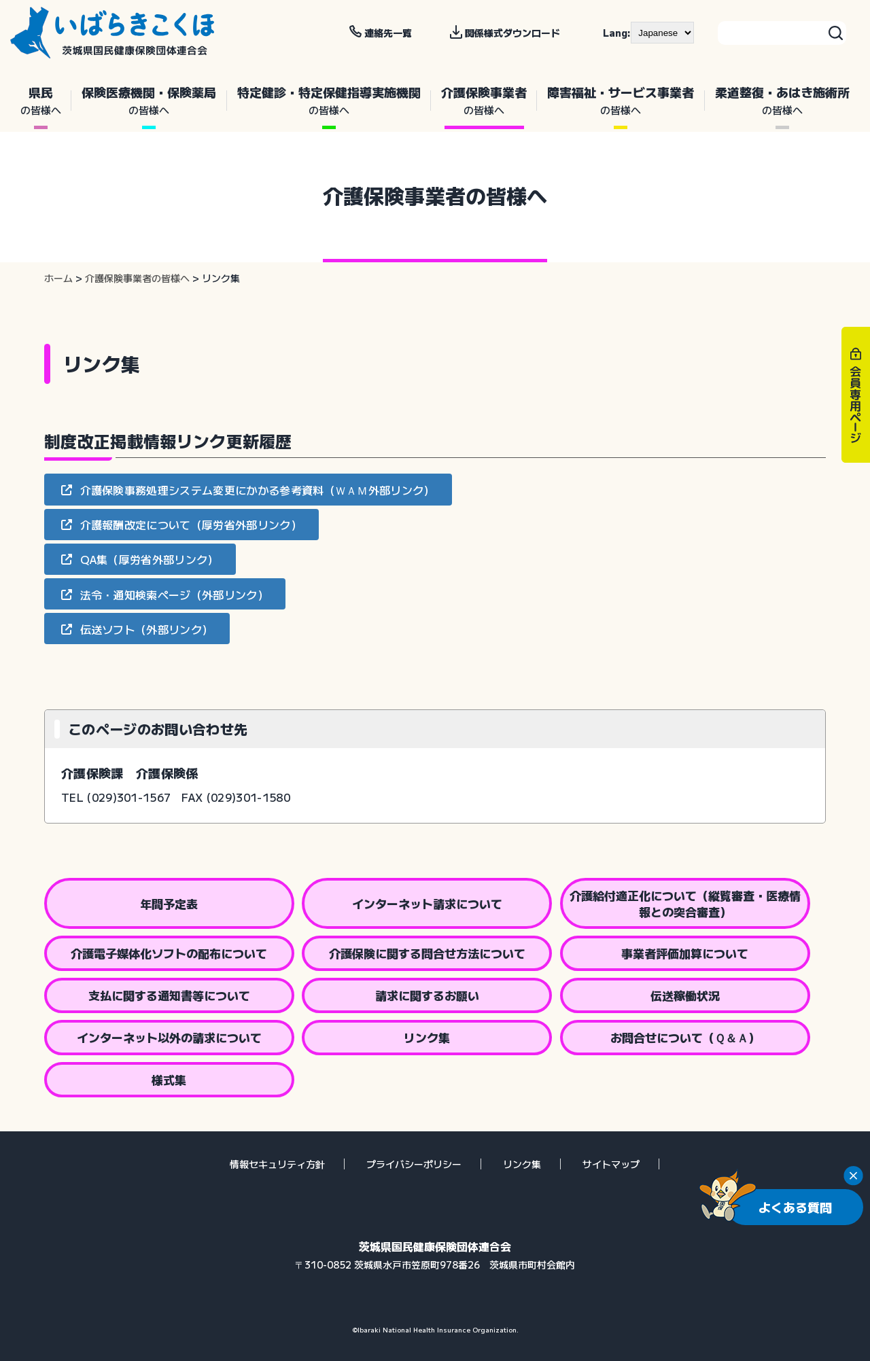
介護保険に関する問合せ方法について (427, 952)
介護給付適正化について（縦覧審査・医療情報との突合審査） (685, 903)
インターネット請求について (427, 903)
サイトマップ (611, 1164)
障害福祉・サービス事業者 (620, 100)
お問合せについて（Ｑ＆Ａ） (685, 1037)
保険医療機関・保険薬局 (149, 100)
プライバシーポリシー (414, 1164)
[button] (248, 489)
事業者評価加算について (684, 952)
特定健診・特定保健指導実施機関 (329, 100)
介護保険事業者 (484, 100)
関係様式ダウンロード (512, 32)
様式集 (169, 1079)
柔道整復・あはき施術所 (782, 100)
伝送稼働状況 (685, 995)
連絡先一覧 (388, 32)
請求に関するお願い (427, 995)
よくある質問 (795, 1207)
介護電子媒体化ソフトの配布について (169, 952)
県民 (41, 100)
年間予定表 (169, 903)
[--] (662, 32)
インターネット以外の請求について (169, 1037)
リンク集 (427, 1037)
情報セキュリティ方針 (277, 1164)
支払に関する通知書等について (169, 995)
